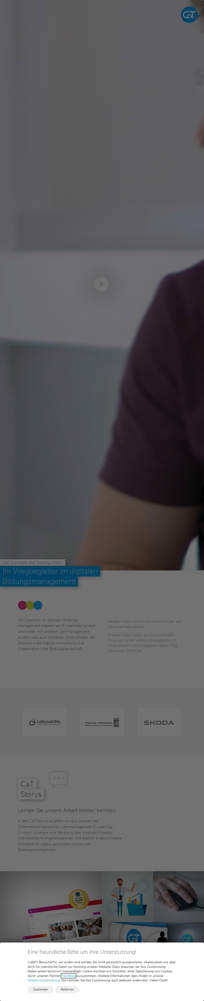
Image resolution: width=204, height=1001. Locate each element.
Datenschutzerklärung (43, 980)
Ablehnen (67, 989)
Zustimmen (40, 989)
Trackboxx (68, 976)
